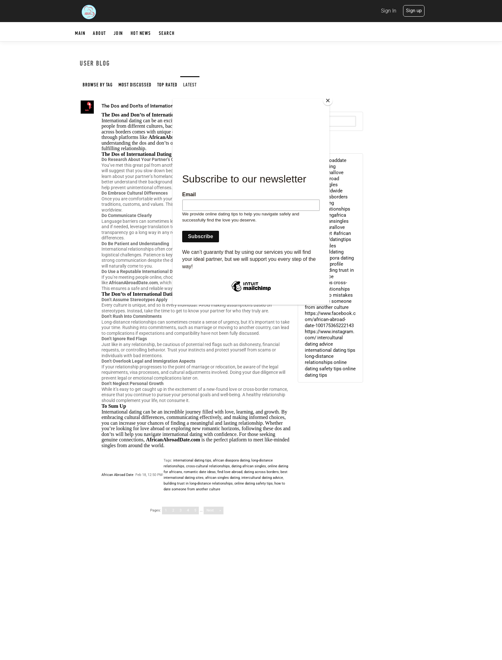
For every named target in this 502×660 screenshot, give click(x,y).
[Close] (328, 100)
